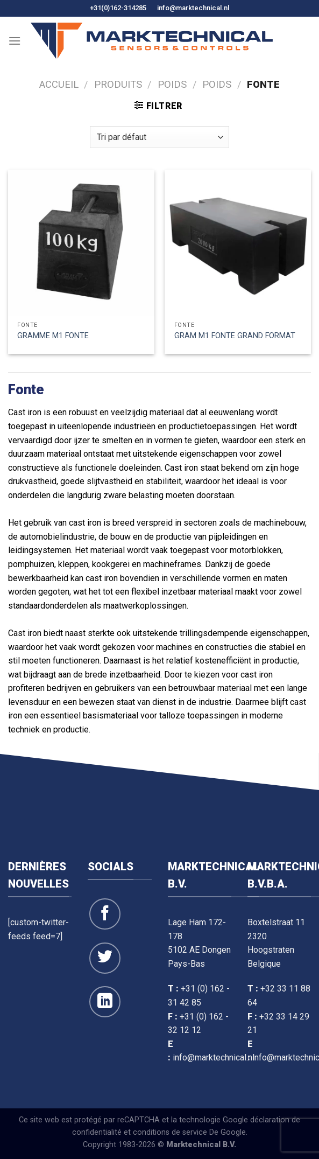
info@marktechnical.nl (193, 8)
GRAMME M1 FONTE (53, 335)
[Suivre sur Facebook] (104, 914)
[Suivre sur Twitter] (104, 958)
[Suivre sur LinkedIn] (104, 1001)
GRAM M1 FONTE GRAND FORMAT (234, 335)
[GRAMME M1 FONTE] (81, 243)
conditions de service (170, 1132)
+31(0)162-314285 (118, 8)
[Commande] (159, 137)
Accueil (59, 84)
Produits (118, 84)
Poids (172, 84)
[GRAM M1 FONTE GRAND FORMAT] (238, 243)
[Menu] (14, 40)
